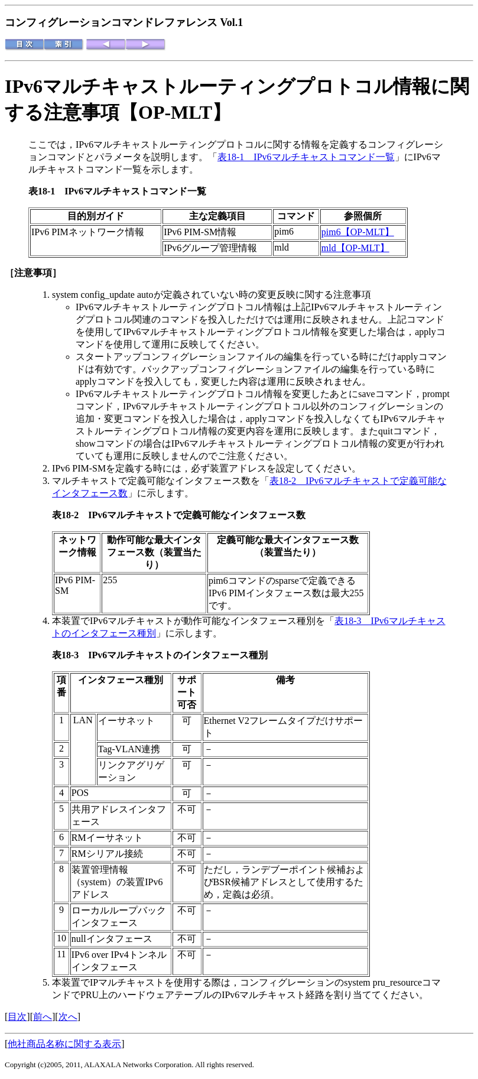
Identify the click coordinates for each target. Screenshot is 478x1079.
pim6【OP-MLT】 (357, 232)
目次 (17, 1017)
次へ (67, 1017)
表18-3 (70, 655)
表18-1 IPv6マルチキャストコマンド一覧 (306, 157)
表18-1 (46, 191)
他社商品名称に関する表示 (64, 1044)
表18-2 (70, 515)
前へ (42, 1017)
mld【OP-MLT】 (355, 248)
